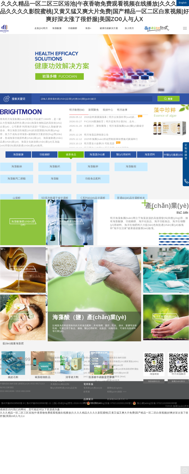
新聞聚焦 (93, 109)
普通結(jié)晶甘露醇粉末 (131, 198)
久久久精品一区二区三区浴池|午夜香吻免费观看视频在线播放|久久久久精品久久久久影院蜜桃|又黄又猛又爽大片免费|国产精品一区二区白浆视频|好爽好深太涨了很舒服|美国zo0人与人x (94, 11)
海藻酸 (55, 178)
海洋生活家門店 (57, 373)
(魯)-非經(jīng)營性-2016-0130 (69, 403)
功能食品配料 (93, 178)
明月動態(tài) (76, 109)
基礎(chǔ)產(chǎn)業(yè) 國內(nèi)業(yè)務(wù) (93, 361)
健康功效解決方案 (109, 28)
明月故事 (122, 109)
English (182, 2)
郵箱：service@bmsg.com (12, 368)
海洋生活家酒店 (7, 387)
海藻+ (88, 28)
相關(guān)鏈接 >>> (116, 391)
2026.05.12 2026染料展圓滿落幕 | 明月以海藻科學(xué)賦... (102, 117)
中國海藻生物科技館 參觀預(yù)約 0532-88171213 (22, 384)
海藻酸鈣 (55, 166)
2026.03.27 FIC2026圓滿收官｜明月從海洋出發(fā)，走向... (102, 121)
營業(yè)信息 (113, 380)
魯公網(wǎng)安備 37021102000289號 (155, 403)
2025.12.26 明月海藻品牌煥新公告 (89, 134)
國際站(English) (114, 388)
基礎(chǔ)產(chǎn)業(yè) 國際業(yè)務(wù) (93, 373)
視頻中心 (108, 109)
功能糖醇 (72, 28)
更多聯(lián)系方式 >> (117, 399)
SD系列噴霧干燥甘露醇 (54, 198)
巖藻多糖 (54, 369)
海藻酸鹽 (56, 28)
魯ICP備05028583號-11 (39, 403)
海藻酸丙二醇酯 (17, 178)
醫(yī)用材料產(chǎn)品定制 (63, 388)
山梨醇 (17, 198)
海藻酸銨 (131, 166)
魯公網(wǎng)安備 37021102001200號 (109, 403)
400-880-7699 (15, 359)
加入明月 (129, 28)
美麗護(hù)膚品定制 (59, 384)
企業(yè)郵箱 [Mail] (116, 376)
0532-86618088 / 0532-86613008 (15, 391)
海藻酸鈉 (16, 166)
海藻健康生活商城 (58, 357)
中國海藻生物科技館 (116, 357)
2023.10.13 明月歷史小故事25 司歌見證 (92, 143)
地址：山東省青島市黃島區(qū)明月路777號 (19, 365)
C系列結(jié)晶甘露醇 (93, 198)
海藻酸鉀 (93, 166)
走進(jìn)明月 (41, 28)
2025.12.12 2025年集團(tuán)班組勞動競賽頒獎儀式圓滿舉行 (103, 139)
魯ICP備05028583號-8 (13, 403)
